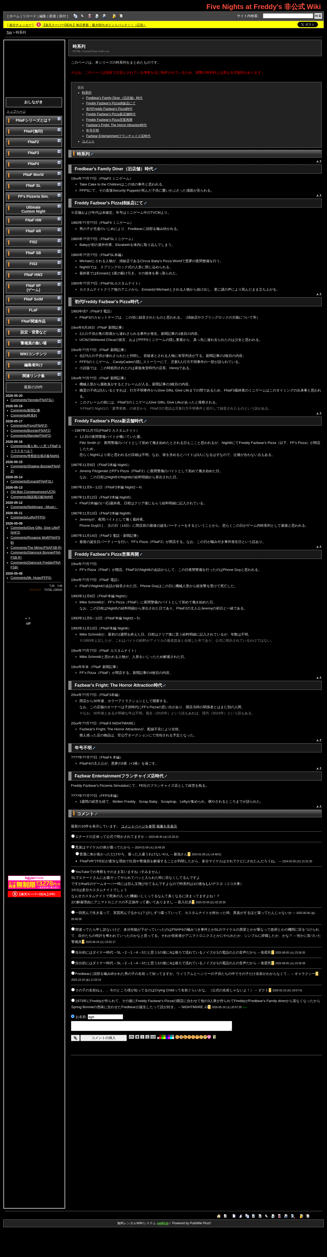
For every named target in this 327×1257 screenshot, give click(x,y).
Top (9, 32)
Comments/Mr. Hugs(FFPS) (31, 578)
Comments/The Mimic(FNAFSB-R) (36, 548)
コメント (88, 141)
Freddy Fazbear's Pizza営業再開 (109, 120)
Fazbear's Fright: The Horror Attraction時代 (116, 125)
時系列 (79, 46)
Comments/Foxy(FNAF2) (29, 425)
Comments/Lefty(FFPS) (28, 517)
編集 (42, 16)
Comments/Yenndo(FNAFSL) (32, 400)
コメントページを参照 (138, 826)
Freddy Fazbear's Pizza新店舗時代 (111, 114)
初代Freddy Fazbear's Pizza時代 (109, 109)
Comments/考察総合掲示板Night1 (35, 456)
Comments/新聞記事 (25, 410)
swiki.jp (163, 1223)
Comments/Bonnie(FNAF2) (31, 430)
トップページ (16, 111)
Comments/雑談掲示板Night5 (32, 497)
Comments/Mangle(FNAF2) (31, 436)
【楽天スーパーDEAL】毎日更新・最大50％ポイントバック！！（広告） (94, 25)
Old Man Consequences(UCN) (33, 492)
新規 (52, 16)
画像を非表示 (166, 826)
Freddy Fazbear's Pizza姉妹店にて (111, 103)
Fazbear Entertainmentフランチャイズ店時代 (118, 136)
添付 (62, 16)
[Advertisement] (34, 68)
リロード (29, 16)
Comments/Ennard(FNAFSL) (32, 481)
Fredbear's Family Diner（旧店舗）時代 (114, 98)
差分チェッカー (20, 25)
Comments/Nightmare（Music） (34, 507)
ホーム (14, 16)
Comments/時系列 (24, 415)
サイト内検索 (247, 16)
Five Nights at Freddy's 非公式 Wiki (263, 7)
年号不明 (92, 130)
